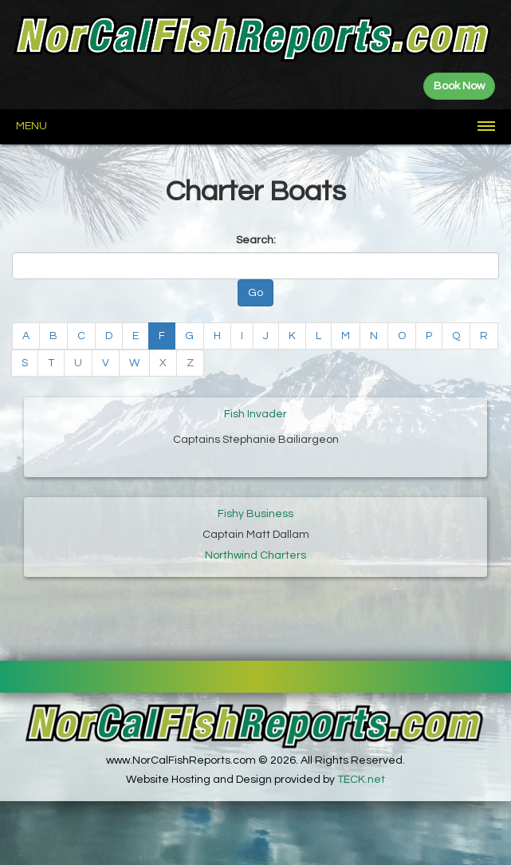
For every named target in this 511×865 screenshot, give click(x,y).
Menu (31, 126)
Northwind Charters (255, 555)
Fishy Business (255, 513)
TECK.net (361, 779)
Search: (256, 240)
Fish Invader (255, 414)
